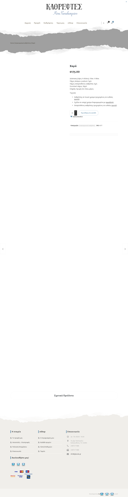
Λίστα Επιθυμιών (46, 447)
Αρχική (28, 23)
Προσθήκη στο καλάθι (88, 113)
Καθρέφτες (48, 23)
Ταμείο (42, 451)
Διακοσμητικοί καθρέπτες (23, 43)
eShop (70, 23)
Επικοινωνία (82, 23)
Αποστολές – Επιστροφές (21, 442)
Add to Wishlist (78, 117)
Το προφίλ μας (17, 438)
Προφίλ (37, 23)
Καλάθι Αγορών (45, 442)
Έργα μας (60, 23)
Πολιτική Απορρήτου (19, 447)
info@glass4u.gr (76, 454)
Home (12, 43)
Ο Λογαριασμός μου (47, 438)
